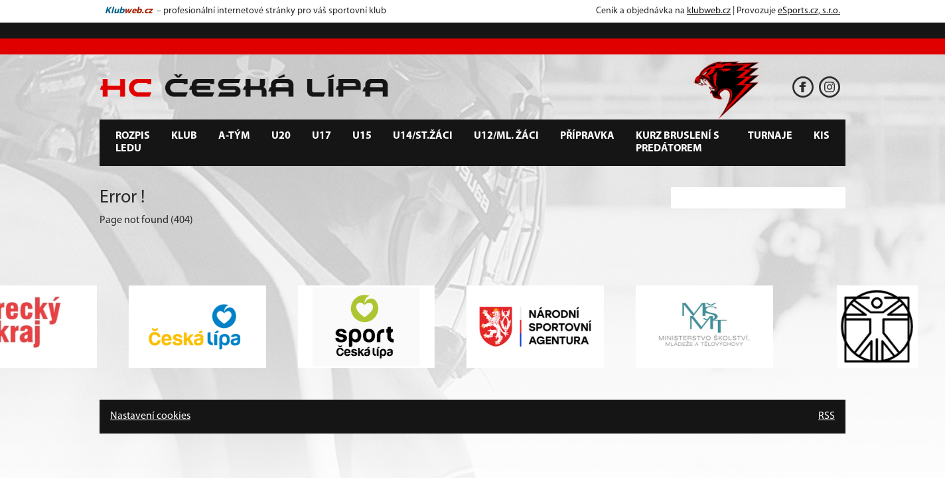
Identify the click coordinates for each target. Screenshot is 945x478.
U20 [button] (281, 136)
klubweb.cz (709, 11)
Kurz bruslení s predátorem (677, 142)
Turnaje (770, 136)
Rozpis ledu (132, 142)
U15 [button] (362, 136)
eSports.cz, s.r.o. (809, 11)
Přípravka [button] (587, 136)
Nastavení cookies (150, 416)
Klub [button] (184, 136)
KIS (822, 136)
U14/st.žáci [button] (423, 136)
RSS (826, 416)
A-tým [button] (234, 136)
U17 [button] (321, 136)
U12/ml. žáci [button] (506, 136)
